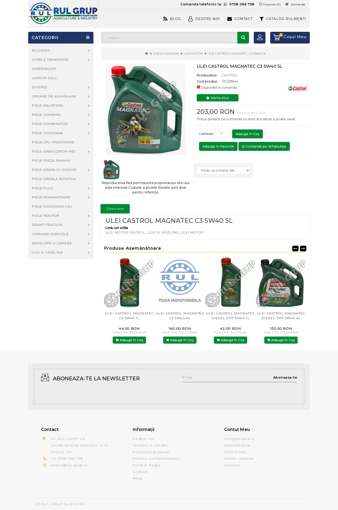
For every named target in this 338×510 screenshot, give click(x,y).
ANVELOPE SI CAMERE (52, 243)
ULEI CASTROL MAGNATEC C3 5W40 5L (236, 53)
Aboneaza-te (285, 377)
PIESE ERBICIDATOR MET (54, 151)
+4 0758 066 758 (67, 458)
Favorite (232, 465)
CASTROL (230, 75)
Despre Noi (204, 18)
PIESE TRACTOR (45, 215)
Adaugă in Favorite (218, 146)
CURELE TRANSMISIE (50, 59)
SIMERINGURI (44, 69)
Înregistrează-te (239, 439)
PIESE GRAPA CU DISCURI (54, 170)
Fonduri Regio (147, 465)
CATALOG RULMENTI (283, 18)
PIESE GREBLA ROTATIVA (54, 179)
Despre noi (143, 439)
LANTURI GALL (44, 78)
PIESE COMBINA (46, 114)
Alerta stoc (217, 98)
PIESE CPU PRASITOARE (53, 142)
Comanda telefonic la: (217, 4)
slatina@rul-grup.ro (69, 465)
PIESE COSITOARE (47, 133)
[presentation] (217, 391)
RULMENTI (41, 50)
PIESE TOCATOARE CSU (52, 206)
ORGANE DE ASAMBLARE (54, 96)
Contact (240, 18)
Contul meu (235, 452)
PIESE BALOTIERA (47, 105)
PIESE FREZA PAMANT (51, 160)
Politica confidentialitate (156, 458)
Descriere (115, 209)
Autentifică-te (237, 445)
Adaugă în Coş (247, 134)
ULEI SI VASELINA (166, 53)
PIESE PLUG (42, 188)
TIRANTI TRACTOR (47, 225)
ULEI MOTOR (193, 53)
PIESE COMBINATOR (50, 124)
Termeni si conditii (150, 445)
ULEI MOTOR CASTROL (125, 232)
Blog (172, 18)
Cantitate (206, 134)
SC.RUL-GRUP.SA (52, 504)
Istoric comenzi (239, 458)
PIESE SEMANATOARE (51, 197)
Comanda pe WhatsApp (264, 146)
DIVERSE (39, 87)
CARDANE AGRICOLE (50, 234)
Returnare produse (151, 452)
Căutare (243, 38)
